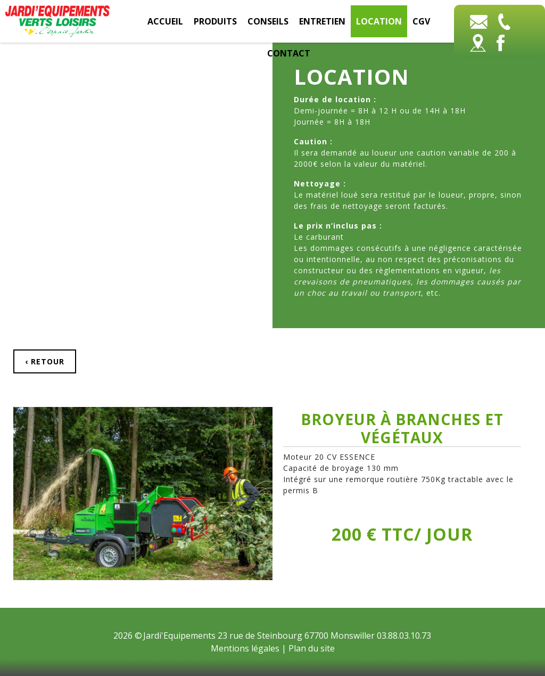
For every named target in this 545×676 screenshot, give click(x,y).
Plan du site (311, 648)
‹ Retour (44, 361)
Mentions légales (245, 648)
